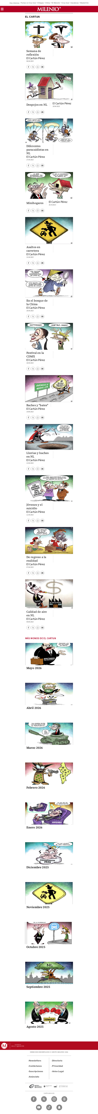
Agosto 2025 (35, 1027)
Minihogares (35, 203)
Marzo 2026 (34, 748)
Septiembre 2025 (38, 987)
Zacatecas (75, 3)
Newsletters (35, 1060)
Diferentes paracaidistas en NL (37, 149)
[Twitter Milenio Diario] (44, 1099)
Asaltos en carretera (33, 249)
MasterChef (84, 3)
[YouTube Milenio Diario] (39, 1107)
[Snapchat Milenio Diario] (59, 1107)
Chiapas (41, 3)
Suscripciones (36, 1071)
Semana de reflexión (33, 52)
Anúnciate (34, 1077)
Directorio (57, 1060)
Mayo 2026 (34, 668)
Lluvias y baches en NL (37, 454)
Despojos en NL (36, 105)
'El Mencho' (55, 3)
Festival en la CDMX (35, 354)
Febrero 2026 (35, 787)
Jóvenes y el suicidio (34, 506)
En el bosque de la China (37, 302)
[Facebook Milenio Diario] (34, 1099)
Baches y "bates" (37, 405)
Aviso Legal (58, 1071)
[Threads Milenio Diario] (64, 1099)
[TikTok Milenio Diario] (49, 1107)
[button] (2, 10)
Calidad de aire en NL (36, 613)
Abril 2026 (33, 708)
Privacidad (57, 1066)
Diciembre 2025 (37, 867)
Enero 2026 (34, 827)
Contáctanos (35, 1066)
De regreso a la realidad (36, 558)
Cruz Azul (65, 3)
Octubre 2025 (35, 947)
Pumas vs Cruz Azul (28, 3)
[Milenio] (49, 9)
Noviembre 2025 (38, 907)
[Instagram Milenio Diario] (54, 1099)
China (47, 3)
